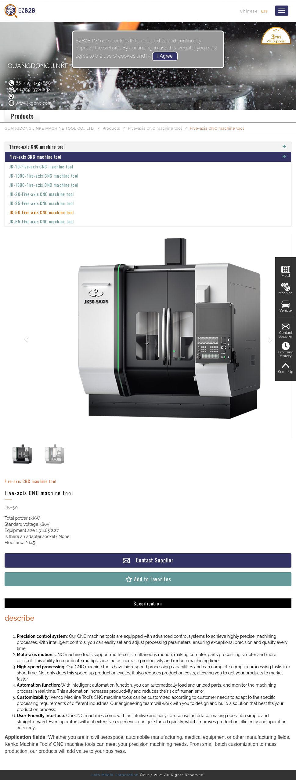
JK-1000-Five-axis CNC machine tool (44, 175)
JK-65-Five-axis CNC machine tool (41, 221)
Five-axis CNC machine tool (155, 128)
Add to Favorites (148, 579)
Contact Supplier (148, 560)
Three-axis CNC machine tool (148, 146)
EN (264, 11)
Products (111, 128)
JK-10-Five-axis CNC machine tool (41, 166)
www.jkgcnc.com (30, 103)
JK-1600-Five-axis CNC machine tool (44, 185)
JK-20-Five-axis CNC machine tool (41, 194)
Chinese (249, 11)
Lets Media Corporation (114, 775)
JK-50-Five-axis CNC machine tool (41, 212)
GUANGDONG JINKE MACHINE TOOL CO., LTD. (50, 128)
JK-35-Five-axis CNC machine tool (41, 203)
